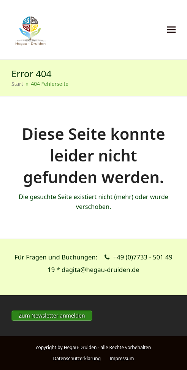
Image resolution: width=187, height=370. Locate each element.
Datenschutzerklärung (77, 358)
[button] (171, 30)
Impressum (121, 358)
